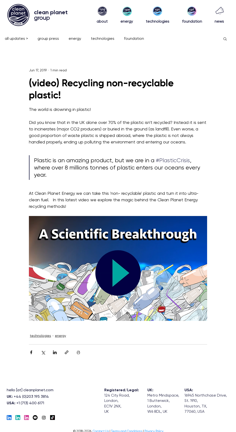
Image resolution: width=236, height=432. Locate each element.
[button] (225, 38)
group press (48, 38)
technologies (102, 38)
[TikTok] (52, 417)
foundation (134, 38)
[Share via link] (66, 352)
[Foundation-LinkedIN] (26, 417)
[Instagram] (43, 417)
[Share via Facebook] (31, 352)
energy (75, 38)
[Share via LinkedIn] (54, 352)
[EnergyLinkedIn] (17, 417)
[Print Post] (78, 352)
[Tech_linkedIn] (9, 417)
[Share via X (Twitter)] (43, 352)
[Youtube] (35, 417)
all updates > (16, 38)
